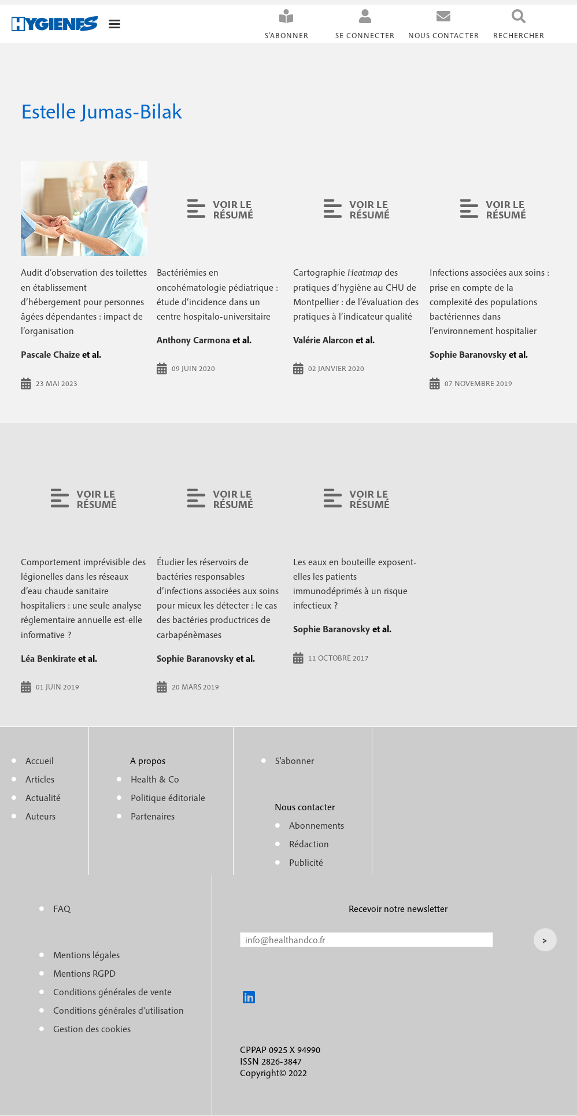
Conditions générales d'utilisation (118, 1010)
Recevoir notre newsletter (398, 908)
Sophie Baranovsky (468, 354)
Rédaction (309, 844)
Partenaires (153, 816)
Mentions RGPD (84, 973)
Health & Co (155, 779)
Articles (39, 779)
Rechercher (519, 35)
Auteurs (40, 816)
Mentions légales (86, 955)
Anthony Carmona (193, 340)
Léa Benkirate (48, 658)
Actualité (43, 797)
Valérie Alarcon (323, 340)
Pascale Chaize (50, 354)
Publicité (306, 862)
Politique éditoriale (168, 797)
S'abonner (287, 35)
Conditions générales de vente (112, 992)
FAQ (62, 908)
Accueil (39, 760)
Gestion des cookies (92, 1029)
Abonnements (316, 825)
